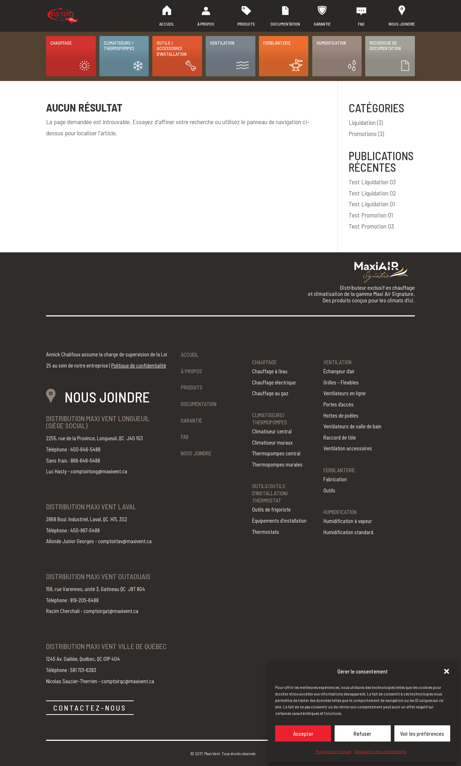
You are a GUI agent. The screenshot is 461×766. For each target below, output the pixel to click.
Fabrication (335, 479)
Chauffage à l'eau (269, 371)
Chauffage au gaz (270, 393)
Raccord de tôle (339, 437)
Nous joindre (402, 23)
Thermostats (265, 531)
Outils (329, 490)
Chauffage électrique (274, 382)
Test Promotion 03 (371, 226)
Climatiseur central (272, 431)
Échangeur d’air (339, 371)
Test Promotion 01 (371, 215)
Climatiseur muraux (272, 442)
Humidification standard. (348, 532)
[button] (446, 671)
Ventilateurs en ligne (344, 393)
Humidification (331, 43)
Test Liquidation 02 (372, 193)
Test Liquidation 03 (372, 182)
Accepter (303, 733)
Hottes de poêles (340, 415)
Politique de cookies (333, 751)
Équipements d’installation (279, 520)
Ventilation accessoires (347, 448)
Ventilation (222, 43)
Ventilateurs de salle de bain (352, 426)
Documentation (285, 23)
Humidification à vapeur (347, 521)
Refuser (362, 733)
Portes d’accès (338, 404)
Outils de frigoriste (271, 509)
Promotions (363, 134)
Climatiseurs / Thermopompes (119, 45)
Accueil (166, 23)
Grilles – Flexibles (341, 382)
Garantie (322, 23)
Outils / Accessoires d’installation (172, 48)
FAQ (361, 23)
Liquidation (362, 122)
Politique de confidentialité (138, 365)
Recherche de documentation (385, 45)
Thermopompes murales (277, 464)
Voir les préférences (422, 733)
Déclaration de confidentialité (381, 751)
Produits (246, 23)
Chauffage (61, 43)
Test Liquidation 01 (372, 204)
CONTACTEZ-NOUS (89, 707)
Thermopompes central (276, 453)
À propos (205, 23)
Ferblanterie (277, 43)
